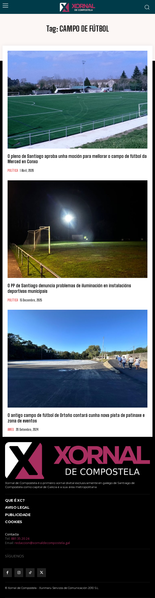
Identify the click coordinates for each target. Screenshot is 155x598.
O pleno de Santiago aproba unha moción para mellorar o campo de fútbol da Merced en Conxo (77, 158)
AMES (11, 430)
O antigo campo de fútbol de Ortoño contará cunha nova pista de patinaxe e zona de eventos (76, 417)
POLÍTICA (13, 171)
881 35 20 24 (20, 538)
